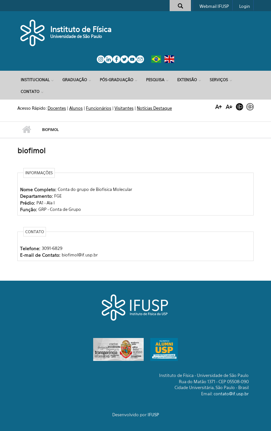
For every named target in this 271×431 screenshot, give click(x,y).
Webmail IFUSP (214, 6)
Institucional (35, 79)
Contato (30, 91)
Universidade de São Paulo (76, 36)
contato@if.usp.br (231, 393)
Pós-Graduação (116, 79)
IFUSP (153, 414)
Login (244, 6)
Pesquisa (155, 79)
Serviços (219, 79)
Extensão (187, 79)
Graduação (74, 79)
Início (26, 130)
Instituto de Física (81, 29)
